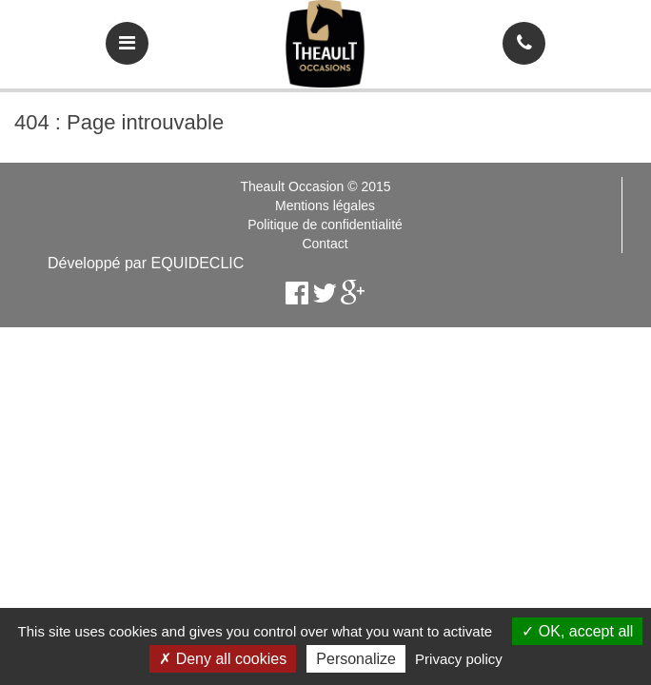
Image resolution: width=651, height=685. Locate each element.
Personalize (356, 659)
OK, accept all (577, 631)
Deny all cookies (222, 659)
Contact (324, 243)
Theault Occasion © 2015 (315, 186)
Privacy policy (459, 659)
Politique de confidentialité (325, 224)
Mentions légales (325, 205)
